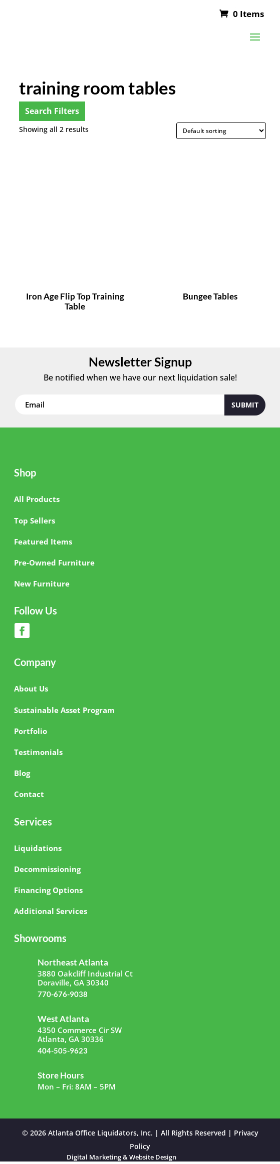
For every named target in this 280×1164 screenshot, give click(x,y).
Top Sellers (34, 521)
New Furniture (42, 583)
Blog (22, 773)
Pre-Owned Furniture (54, 563)
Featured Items (43, 541)
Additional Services (50, 911)
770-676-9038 (63, 994)
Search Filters (52, 111)
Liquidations (38, 848)
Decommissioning (47, 869)
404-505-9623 (63, 1050)
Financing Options (48, 890)
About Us (31, 689)
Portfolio (30, 731)
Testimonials (38, 752)
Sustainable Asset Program (64, 710)
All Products (37, 499)
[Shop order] (221, 130)
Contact (29, 794)
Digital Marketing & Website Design (121, 1157)
